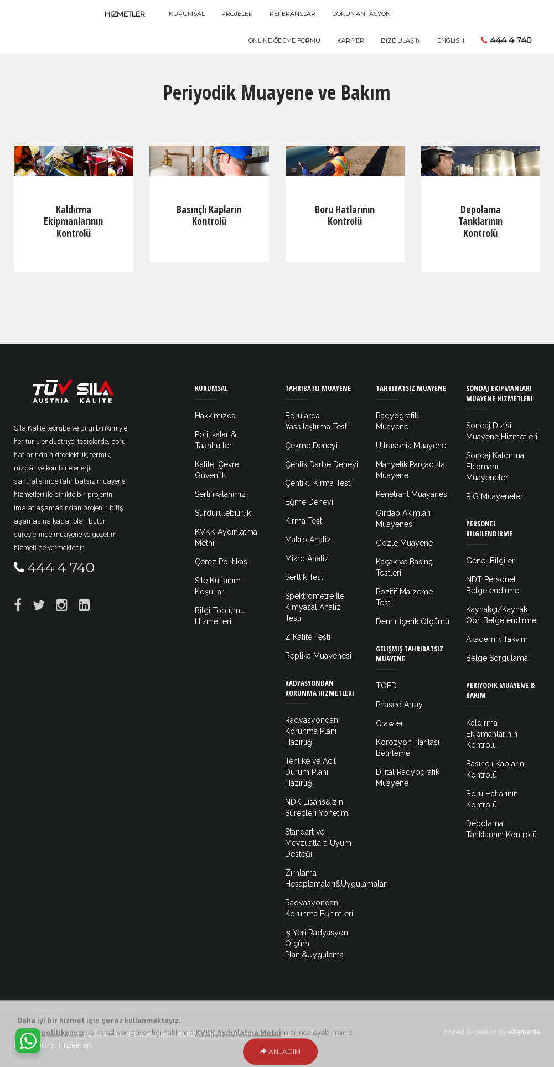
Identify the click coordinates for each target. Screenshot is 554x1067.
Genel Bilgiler (490, 560)
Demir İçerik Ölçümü (412, 621)
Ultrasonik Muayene (411, 445)
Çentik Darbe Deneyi (321, 464)
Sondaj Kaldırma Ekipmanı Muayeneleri (495, 466)
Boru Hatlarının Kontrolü (345, 215)
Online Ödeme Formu (284, 40)
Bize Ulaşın (401, 40)
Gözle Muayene (404, 542)
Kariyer (350, 40)
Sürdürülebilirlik (223, 513)
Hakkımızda (215, 415)
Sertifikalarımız (220, 494)
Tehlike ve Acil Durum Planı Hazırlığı (310, 772)
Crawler (389, 723)
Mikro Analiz (307, 558)
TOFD (386, 685)
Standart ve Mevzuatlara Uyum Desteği (318, 842)
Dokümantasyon (361, 14)
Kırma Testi (304, 520)
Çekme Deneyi (311, 445)
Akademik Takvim (497, 639)
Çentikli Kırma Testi (318, 483)
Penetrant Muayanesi (412, 494)
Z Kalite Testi (307, 637)
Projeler (237, 14)
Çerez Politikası (222, 561)
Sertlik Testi (305, 577)
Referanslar (292, 14)
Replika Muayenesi (318, 655)
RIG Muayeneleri (495, 496)
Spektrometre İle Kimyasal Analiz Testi (314, 607)
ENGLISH (450, 40)
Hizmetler (125, 13)
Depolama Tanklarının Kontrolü (480, 221)
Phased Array (399, 704)
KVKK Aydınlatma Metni (215, 1034)
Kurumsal (187, 14)
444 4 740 (506, 40)
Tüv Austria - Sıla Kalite (49, 1034)
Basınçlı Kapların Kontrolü (209, 215)
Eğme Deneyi (309, 502)
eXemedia (524, 1032)
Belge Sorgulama (497, 658)
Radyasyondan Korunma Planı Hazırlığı (311, 731)
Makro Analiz (308, 539)
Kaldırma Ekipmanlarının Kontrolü (73, 221)
